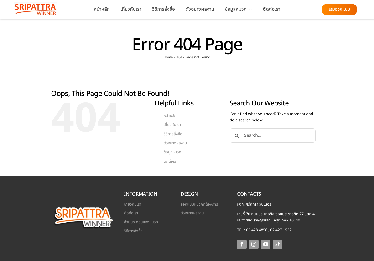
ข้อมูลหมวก (172, 152)
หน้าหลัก (170, 116)
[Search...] (273, 135)
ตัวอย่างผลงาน (175, 143)
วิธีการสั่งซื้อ (173, 134)
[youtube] (265, 244)
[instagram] (254, 244)
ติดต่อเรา (171, 161)
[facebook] (242, 244)
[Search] (237, 135)
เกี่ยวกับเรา (172, 125)
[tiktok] (277, 244)
